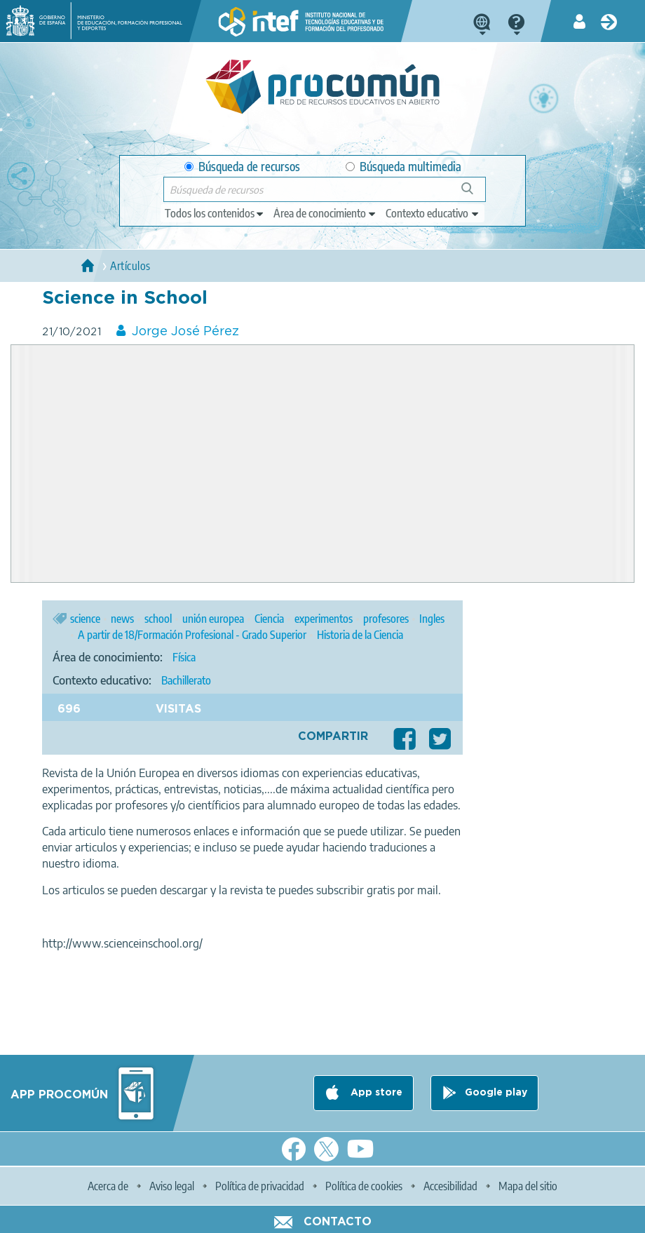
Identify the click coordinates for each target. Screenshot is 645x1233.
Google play (496, 1093)
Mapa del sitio (527, 1186)
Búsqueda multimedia (403, 166)
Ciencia (269, 619)
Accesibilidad (450, 1186)
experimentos (323, 619)
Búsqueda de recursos (242, 166)
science (85, 619)
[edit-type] (215, 213)
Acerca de (108, 1186)
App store (375, 1093)
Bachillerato (186, 680)
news (122, 619)
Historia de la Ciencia (360, 635)
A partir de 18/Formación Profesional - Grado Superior (192, 635)
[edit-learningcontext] (432, 213)
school (158, 619)
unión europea (213, 619)
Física (184, 657)
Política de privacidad (259, 1186)
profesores (386, 619)
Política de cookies (363, 1186)
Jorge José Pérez (185, 331)
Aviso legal (171, 1186)
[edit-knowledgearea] (325, 213)
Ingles (431, 619)
